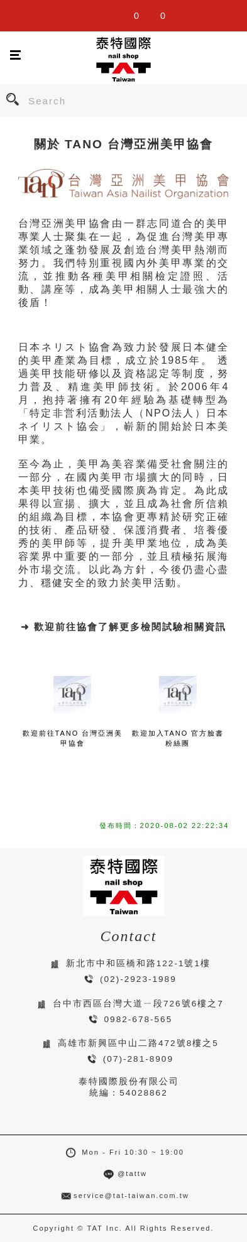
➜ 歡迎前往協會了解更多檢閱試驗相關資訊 (123, 626)
